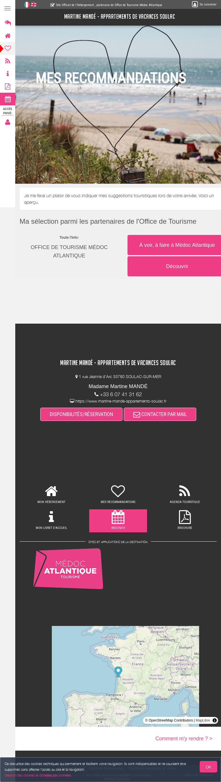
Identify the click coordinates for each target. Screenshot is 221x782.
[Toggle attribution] (214, 720)
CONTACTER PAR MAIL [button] (160, 414)
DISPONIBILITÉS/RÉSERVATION (81, 414)
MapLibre (203, 720)
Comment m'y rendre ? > (183, 738)
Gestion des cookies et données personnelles (38, 775)
